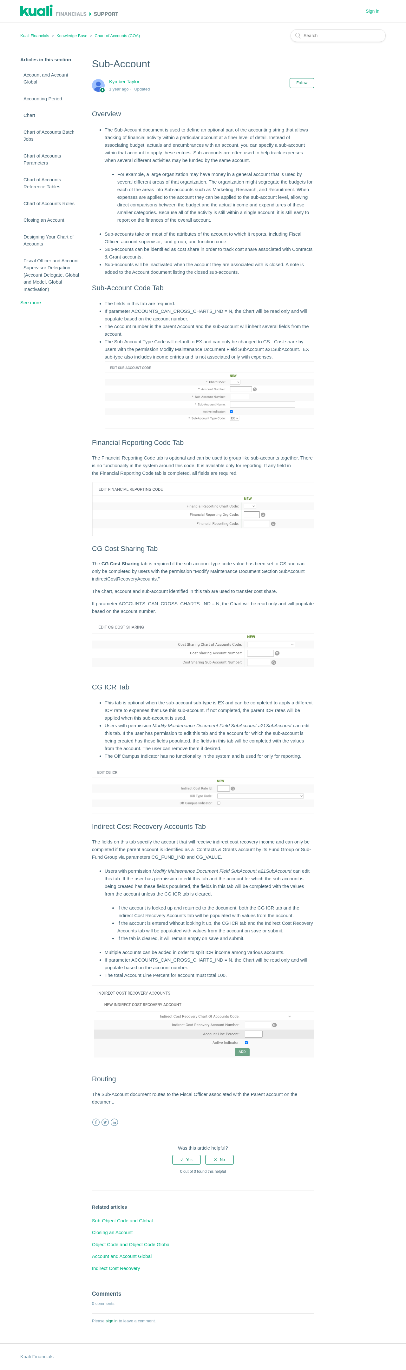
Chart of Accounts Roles (49, 203)
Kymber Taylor (124, 81)
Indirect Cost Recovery (116, 1268)
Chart (29, 115)
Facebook (96, 1122)
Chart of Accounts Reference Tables (42, 183)
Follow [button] (301, 83)
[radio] (186, 1160)
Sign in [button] (372, 11)
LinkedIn (114, 1122)
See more (30, 302)
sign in (112, 1321)
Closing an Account (43, 220)
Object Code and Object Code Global (131, 1244)
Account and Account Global (45, 78)
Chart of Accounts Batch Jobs (49, 135)
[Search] (338, 35)
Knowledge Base (72, 35)
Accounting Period (42, 98)
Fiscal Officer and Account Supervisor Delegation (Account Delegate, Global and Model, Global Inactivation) (51, 275)
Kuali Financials (34, 35)
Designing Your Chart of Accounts (48, 240)
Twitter (105, 1122)
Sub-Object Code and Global (122, 1220)
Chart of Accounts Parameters (42, 159)
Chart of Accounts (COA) (117, 35)
